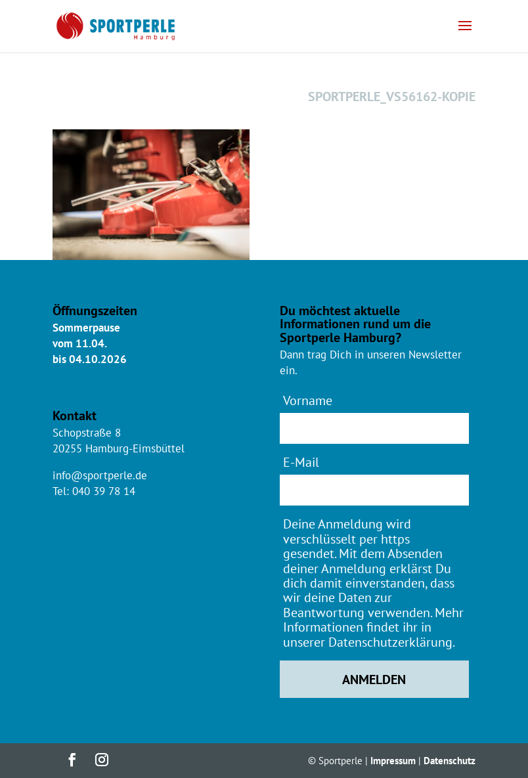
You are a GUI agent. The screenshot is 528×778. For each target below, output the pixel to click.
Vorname (307, 400)
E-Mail (301, 462)
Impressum (393, 760)
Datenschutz (449, 760)
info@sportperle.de (100, 475)
